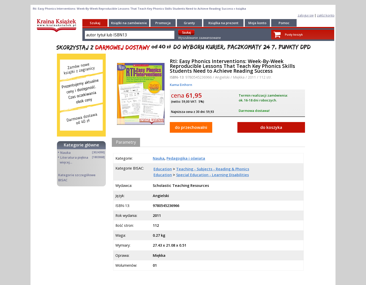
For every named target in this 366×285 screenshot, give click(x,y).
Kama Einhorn (181, 84)
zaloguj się (306, 15)
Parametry (126, 142)
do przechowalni (191, 127)
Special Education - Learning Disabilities (212, 174)
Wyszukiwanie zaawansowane (199, 38)
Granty (189, 23)
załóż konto (325, 15)
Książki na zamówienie (129, 23)
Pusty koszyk (294, 34)
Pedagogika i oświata (185, 158)
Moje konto (257, 23)
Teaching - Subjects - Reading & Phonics (212, 169)
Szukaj (95, 23)
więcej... (66, 162)
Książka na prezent (223, 23)
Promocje (163, 23)
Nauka (65, 152)
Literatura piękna (74, 157)
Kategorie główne (81, 145)
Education (163, 169)
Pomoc (284, 23)
